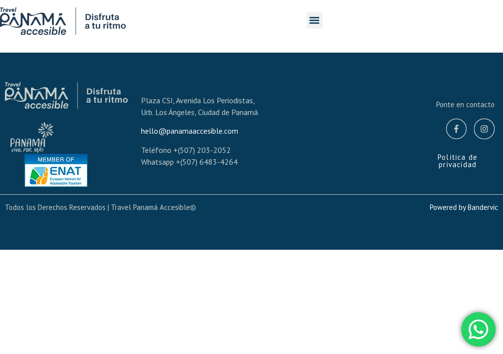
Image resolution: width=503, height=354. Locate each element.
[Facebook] (456, 130)
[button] (315, 20)
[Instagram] (484, 130)
